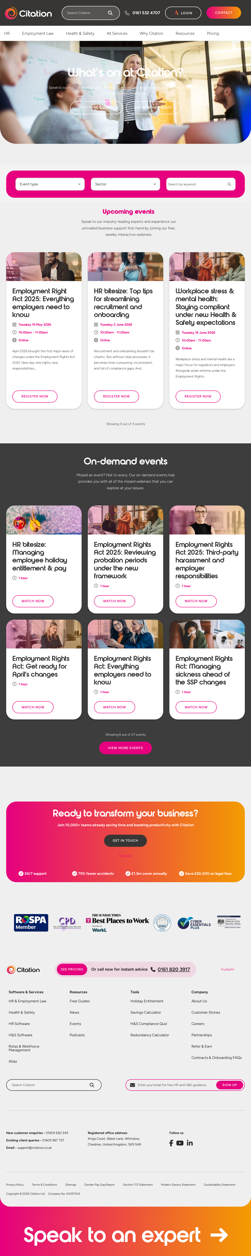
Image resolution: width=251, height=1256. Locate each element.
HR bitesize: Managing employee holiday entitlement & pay (39, 556)
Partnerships (201, 1035)
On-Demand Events (153, 107)
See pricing (72, 969)
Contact (223, 13)
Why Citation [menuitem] (151, 33)
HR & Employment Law (27, 1001)
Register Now (34, 396)
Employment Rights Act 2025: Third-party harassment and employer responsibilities (207, 560)
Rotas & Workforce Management (24, 1048)
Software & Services (26, 992)
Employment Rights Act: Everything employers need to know (122, 670)
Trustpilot (125, 856)
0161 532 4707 (146, 12)
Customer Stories (205, 1012)
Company (199, 992)
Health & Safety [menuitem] (80, 33)
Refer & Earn (201, 1046)
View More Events (125, 748)
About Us (199, 1001)
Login (186, 13)
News (74, 1012)
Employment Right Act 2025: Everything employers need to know (43, 303)
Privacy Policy (15, 1184)
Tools (134, 992)
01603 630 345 (37, 1133)
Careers (197, 1024)
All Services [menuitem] (117, 33)
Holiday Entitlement (146, 1001)
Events (75, 1024)
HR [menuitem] (7, 33)
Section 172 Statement (138, 1184)
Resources (78, 992)
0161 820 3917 (170, 969)
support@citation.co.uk (29, 1148)
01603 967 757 (35, 1140)
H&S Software (20, 1035)
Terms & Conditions (44, 1184)
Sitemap (70, 1184)
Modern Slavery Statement (178, 1184)
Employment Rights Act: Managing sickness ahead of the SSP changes (204, 670)
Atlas (13, 1061)
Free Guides (80, 1001)
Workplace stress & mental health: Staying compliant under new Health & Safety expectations (206, 307)
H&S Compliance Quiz (148, 1024)
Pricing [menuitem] (213, 33)
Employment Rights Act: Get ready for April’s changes (40, 666)
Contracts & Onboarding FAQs (216, 1058)
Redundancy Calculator (149, 1035)
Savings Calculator (145, 1012)
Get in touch (125, 840)
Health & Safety (22, 1012)
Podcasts (77, 1035)
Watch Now (33, 601)
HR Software (19, 1024)
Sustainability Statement (219, 1184)
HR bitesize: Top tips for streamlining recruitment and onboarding (123, 303)
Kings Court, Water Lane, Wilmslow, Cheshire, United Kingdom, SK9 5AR (114, 1141)
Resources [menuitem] (185, 33)
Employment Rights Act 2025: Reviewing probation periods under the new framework (125, 560)
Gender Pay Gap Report (99, 1184)
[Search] (110, 13)
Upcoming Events (96, 107)
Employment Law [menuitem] (38, 33)
